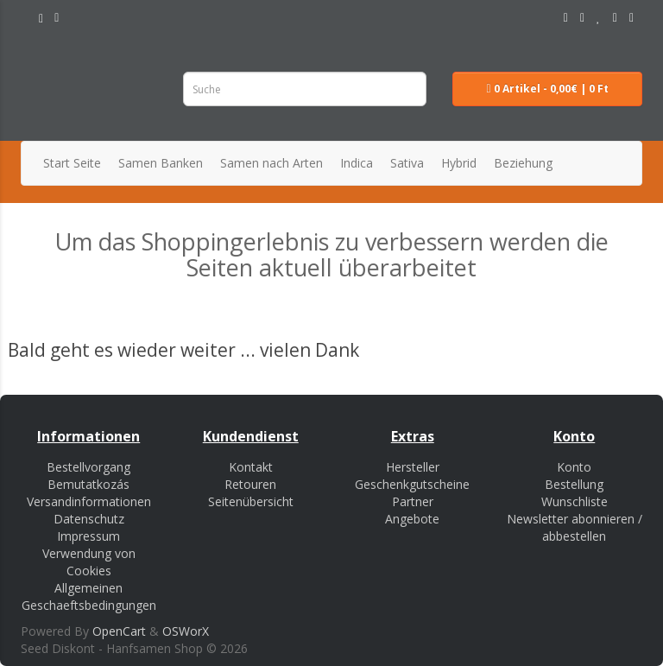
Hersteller (412, 467)
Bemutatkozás (88, 484)
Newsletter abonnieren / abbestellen (574, 527)
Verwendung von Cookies (89, 562)
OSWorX (185, 631)
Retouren (250, 484)
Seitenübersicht (251, 501)
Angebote (412, 519)
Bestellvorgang (88, 467)
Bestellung (574, 484)
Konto (574, 467)
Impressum (88, 536)
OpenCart (119, 631)
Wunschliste (574, 501)
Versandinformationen (89, 501)
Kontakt (251, 467)
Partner (412, 501)
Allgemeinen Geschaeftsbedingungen (89, 596)
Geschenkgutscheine (412, 484)
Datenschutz (89, 519)
